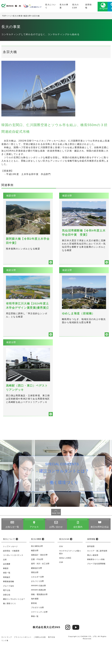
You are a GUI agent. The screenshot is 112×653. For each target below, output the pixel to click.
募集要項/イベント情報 (96, 569)
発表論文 (6, 587)
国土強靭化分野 (37, 556)
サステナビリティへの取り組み (70, 561)
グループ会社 (8, 595)
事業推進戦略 (8, 591)
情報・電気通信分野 (39, 604)
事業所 (5, 578)
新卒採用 (91, 556)
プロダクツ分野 (37, 617)
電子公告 (6, 600)
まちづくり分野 (37, 591)
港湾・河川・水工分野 (40, 573)
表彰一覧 (6, 582)
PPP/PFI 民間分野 (38, 600)
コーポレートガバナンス (13, 565)
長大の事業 (57, 6)
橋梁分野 (27, 17)
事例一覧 (34, 626)
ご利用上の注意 (40, 647)
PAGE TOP (56, 523)
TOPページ (7, 17)
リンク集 (4, 650)
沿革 (5, 569)
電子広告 (51, 647)
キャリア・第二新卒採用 (97, 560)
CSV (61, 556)
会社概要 (6, 574)
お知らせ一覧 (12, 536)
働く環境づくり (64, 493)
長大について (45, 6)
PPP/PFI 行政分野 (38, 595)
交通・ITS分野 (37, 569)
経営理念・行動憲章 (11, 560)
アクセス (34, 536)
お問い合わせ (56, 536)
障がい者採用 (92, 565)
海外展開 (34, 608)
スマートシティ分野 (39, 622)
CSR (61, 572)
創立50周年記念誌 (100, 536)
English (91, 9)
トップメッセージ (10, 556)
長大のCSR (66, 6)
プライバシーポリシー (23, 647)
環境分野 (34, 582)
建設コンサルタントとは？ (64, 480)
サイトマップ (6, 647)
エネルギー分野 (37, 586)
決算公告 (6, 604)
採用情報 (76, 6)
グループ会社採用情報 (96, 573)
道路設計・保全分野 (39, 564)
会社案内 (77, 536)
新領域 (33, 613)
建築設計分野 (36, 578)
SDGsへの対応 (65, 567)
